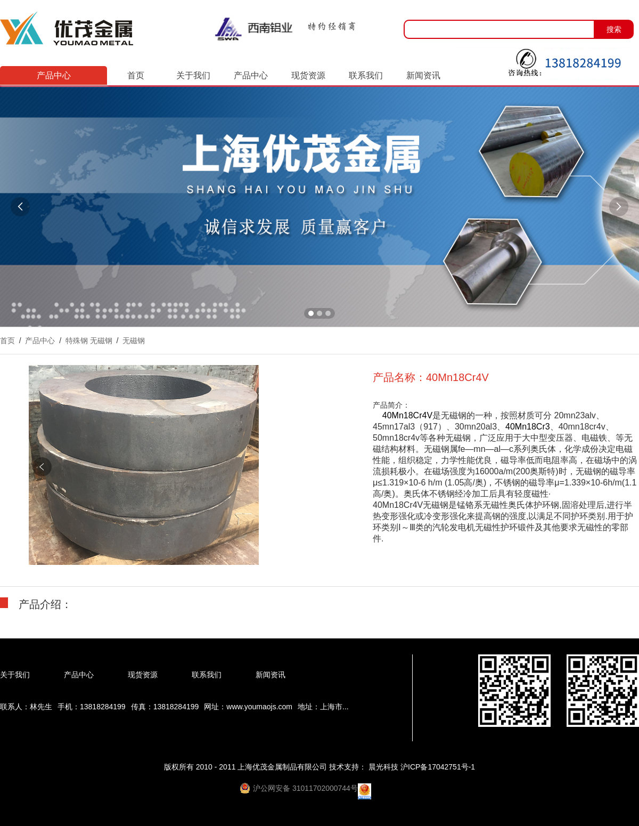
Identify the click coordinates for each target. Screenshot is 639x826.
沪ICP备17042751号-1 (437, 767)
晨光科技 (384, 767)
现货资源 (308, 75)
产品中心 (251, 75)
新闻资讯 (423, 75)
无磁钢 (133, 340)
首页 (135, 75)
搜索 (614, 29)
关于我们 (193, 75)
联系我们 (366, 75)
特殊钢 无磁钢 (88, 340)
